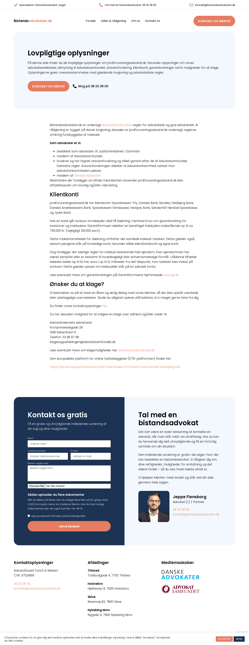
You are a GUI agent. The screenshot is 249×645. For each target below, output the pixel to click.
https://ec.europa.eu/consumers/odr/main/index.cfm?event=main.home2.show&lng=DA (115, 367)
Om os (135, 21)
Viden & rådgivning (113, 21)
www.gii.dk (171, 275)
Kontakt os (152, 21)
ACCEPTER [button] (224, 639)
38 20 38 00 (181, 510)
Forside (91, 21)
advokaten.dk (33, 21)
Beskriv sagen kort (38, 463)
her (104, 306)
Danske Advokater (87, 176)
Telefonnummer (37, 451)
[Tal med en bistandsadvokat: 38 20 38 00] (101, 5)
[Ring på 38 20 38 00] (75, 86)
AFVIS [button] (239, 639)
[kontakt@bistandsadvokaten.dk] (191, 5)
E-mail (74, 451)
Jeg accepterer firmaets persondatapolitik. (58, 516)
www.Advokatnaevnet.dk (137, 350)
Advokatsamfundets (117, 125)
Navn (30, 438)
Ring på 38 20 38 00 (93, 86)
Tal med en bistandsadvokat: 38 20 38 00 (130, 5)
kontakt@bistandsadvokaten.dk (215, 5)
